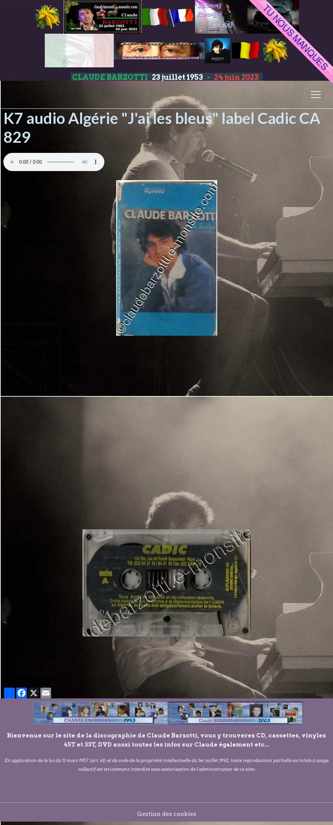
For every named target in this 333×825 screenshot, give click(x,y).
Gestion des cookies (166, 813)
